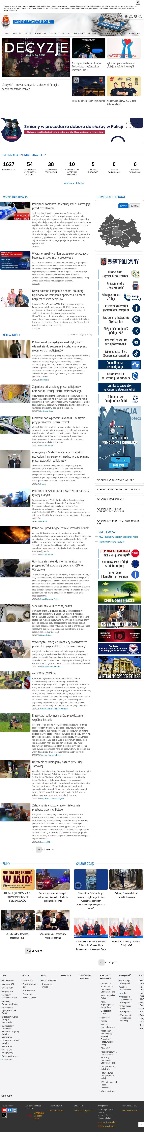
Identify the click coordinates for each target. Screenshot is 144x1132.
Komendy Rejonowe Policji (9, 996)
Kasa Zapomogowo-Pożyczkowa (107, 1004)
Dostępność (125, 975)
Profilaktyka (28, 994)
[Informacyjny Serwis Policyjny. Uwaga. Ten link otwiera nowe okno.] (121, 542)
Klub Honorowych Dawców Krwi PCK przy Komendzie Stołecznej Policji (109, 1057)
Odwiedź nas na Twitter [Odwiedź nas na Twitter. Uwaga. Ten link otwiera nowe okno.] (4, 1115)
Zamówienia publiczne (85, 977)
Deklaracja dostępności (125, 981)
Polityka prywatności (106, 1126)
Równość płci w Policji (108, 996)
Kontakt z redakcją (57, 1110)
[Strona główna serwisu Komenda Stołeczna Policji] (126, 16)
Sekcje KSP (7, 988)
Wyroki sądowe (29, 998)
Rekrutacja (66, 975)
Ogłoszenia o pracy (107, 1012)
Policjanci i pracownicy (105, 977)
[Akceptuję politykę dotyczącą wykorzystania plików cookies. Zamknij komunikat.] (138, 2)
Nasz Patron (7, 1060)
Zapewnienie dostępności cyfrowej (126, 1018)
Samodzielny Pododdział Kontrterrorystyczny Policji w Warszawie (10, 1031)
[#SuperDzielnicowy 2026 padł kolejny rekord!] (124, 92)
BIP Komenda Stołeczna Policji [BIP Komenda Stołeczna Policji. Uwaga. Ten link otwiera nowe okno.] (39, 1115)
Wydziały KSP (8, 984)
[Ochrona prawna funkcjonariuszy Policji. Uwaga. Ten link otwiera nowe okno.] (119, 398)
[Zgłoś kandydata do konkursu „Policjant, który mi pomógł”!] (124, 54)
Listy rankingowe (49, 980)
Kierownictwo (8, 980)
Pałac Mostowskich (10, 1056)
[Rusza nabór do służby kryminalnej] (89, 90)
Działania (26, 975)
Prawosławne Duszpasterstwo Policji (108, 1075)
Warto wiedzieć (107, 1091)
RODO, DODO (6, 1095)
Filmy (89, 335)
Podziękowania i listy (30, 985)
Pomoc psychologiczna (108, 1025)
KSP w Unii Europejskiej (7, 1051)
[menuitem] (6, 33)
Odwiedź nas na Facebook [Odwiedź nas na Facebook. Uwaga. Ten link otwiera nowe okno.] (9, 1110)
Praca (44, 975)
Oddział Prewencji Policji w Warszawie (10, 1019)
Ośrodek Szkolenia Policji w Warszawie (10, 1043)
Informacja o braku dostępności (126, 1009)
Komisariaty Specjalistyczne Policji (9, 1010)
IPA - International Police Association (109, 1085)
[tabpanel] (119, 231)
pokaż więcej (46, 850)
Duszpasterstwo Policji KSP (108, 1067)
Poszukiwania (29, 990)
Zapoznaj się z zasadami (107, 1122)
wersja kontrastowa (129, 1110)
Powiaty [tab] (123, 206)
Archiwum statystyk (74, 183)
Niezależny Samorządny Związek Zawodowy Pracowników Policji (107, 1038)
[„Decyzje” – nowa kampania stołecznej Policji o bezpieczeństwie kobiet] (36, 66)
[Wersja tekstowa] (135, 16)
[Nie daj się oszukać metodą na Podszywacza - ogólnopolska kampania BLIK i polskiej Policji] (89, 56)
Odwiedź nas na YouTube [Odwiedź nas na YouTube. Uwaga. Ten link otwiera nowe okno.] (4, 1110)
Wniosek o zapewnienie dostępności (126, 999)
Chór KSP (105, 1048)
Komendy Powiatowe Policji (10, 1002)
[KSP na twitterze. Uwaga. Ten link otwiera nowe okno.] (119, 330)
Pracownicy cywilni (47, 985)
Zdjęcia (82, 335)
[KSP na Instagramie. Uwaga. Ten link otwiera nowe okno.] (119, 319)
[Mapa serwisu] (131, 16)
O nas (3, 975)
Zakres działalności (125, 988)
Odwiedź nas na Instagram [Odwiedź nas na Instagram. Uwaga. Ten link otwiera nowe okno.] (14, 1110)
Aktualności (28, 980)
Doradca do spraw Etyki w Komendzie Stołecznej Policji (108, 987)
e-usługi (123, 993)
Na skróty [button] (71, 335)
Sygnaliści (105, 1017)
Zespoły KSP (8, 991)
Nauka (104, 1021)
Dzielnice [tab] (135, 206)
